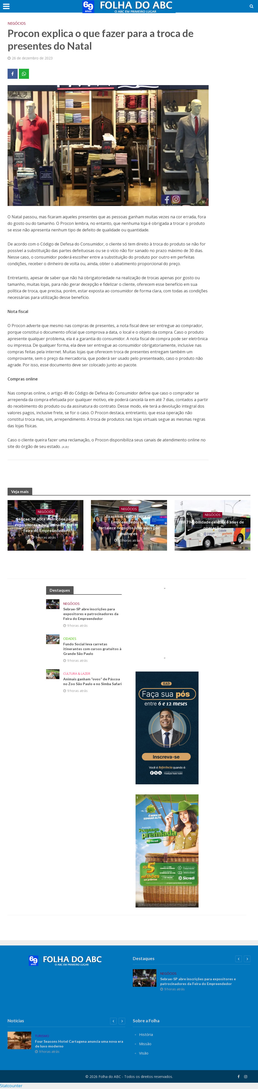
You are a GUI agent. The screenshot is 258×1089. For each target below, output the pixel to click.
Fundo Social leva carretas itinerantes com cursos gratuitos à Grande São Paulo (92, 649)
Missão (145, 1043)
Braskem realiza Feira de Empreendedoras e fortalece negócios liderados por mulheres (129, 525)
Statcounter (11, 1085)
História (146, 1034)
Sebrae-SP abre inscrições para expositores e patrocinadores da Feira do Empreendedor (45, 524)
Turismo (42, 1036)
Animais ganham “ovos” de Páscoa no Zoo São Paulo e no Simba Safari (92, 681)
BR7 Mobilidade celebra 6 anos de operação (212, 524)
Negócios (17, 23)
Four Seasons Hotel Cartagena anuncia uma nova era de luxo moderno (79, 1043)
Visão (143, 1053)
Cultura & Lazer (76, 674)
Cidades (69, 639)
